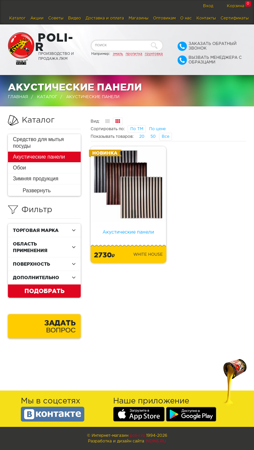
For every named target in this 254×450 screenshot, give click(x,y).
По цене (157, 129)
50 (153, 136)
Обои (19, 167)
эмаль (118, 54)
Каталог (17, 18)
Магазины (138, 18)
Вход (208, 6)
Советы (56, 18)
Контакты (206, 18)
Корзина (235, 6)
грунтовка (154, 54)
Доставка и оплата (105, 18)
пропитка (134, 54)
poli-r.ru (137, 435)
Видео (74, 18)
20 (142, 136)
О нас (186, 18)
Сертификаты (235, 18)
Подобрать (44, 290)
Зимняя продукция (35, 178)
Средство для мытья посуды (38, 142)
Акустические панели (39, 157)
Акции (37, 18)
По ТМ (136, 129)
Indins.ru (156, 441)
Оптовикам (164, 18)
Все (165, 136)
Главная (18, 97)
